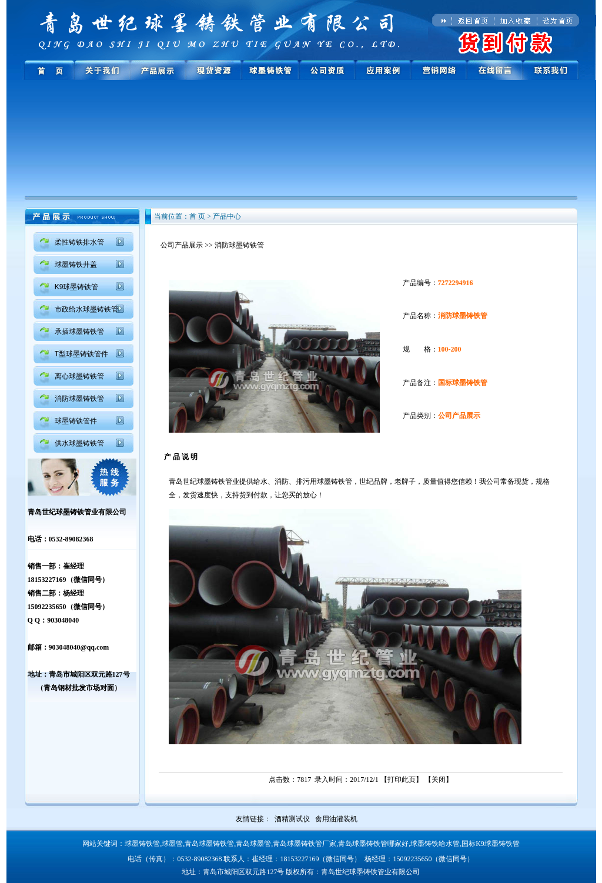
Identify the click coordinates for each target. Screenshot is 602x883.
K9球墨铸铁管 (77, 287)
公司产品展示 (181, 245)
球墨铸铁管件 (76, 421)
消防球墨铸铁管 (79, 398)
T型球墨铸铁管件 (81, 354)
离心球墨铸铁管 (79, 376)
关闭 (439, 779)
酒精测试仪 (292, 819)
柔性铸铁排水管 (79, 242)
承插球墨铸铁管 (79, 331)
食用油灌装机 (336, 819)
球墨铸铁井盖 (76, 264)
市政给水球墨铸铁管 (86, 309)
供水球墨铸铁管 (79, 443)
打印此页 (401, 779)
